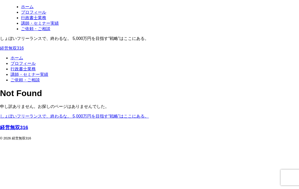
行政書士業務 (23, 69)
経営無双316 (12, 48)
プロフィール (23, 63)
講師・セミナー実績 (29, 74)
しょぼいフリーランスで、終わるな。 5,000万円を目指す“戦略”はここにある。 (74, 116)
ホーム (17, 58)
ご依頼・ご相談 (25, 80)
